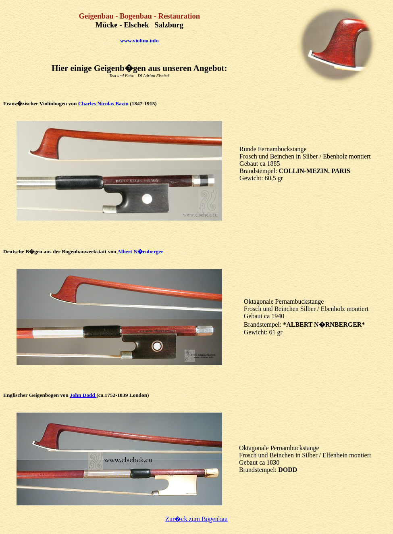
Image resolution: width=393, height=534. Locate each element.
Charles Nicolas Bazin (103, 103)
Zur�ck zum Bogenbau (196, 518)
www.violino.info (139, 41)
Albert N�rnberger (140, 251)
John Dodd (83, 395)
